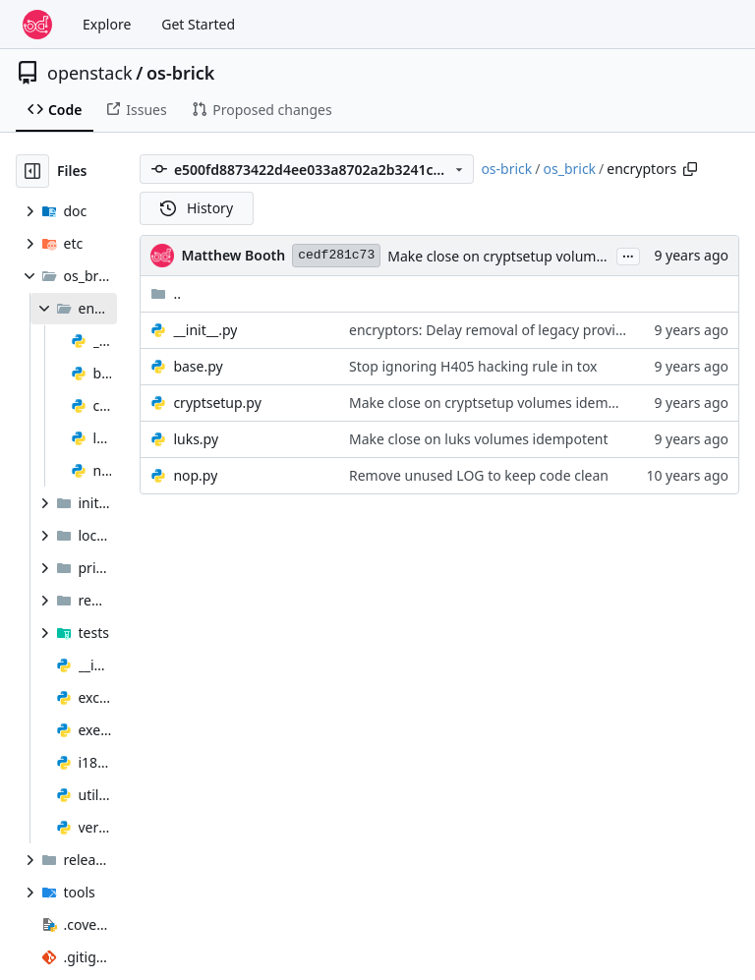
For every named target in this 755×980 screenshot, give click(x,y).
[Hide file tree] (32, 171)
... (628, 254)
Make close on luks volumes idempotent (479, 439)
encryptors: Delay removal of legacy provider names (516, 329)
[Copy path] (690, 169)
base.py (197, 366)
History (196, 208)
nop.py (195, 475)
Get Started (198, 24)
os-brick (180, 73)
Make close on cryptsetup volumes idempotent (538, 256)
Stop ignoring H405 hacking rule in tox (473, 366)
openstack (90, 73)
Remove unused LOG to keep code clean (479, 475)
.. (165, 293)
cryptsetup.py (217, 402)
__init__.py (205, 329)
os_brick (570, 168)
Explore (107, 24)
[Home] (37, 24)
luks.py (195, 439)
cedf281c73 (336, 255)
